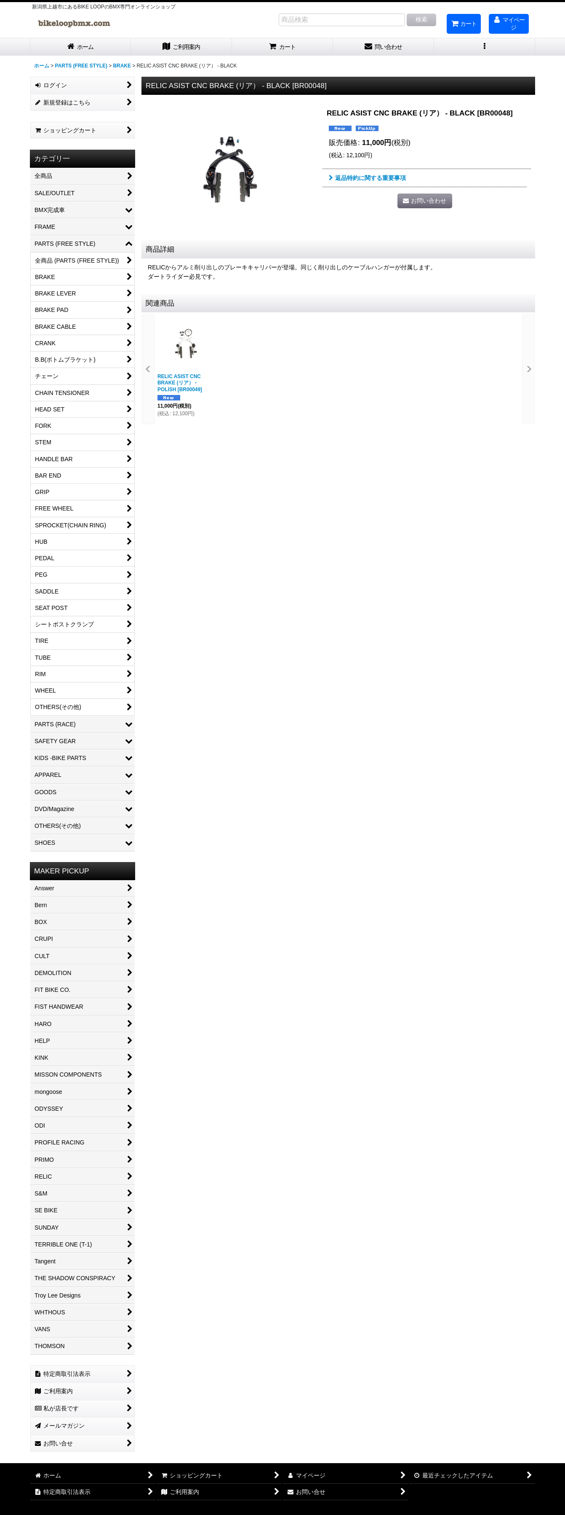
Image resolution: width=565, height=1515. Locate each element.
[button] (484, 47)
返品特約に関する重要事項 (367, 178)
